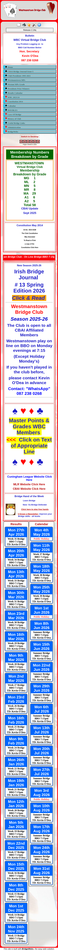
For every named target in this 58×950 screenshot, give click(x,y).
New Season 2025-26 (29, 265)
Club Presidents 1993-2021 (18, 75)
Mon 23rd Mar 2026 (16, 616)
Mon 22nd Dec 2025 (16, 845)
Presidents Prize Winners (17, 88)
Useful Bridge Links (15, 123)
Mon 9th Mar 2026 (16, 657)
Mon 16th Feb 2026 (16, 720)
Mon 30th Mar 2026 (16, 595)
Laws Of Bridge (13, 114)
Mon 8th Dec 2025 (16, 887)
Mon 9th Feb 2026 (16, 741)
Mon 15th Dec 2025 (16, 866)
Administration (13, 127)
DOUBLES (11, 110)
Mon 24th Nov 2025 (16, 929)
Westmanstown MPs (15, 80)
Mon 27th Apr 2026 (16, 532)
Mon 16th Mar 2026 (16, 636)
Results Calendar (14, 93)
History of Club (13, 118)
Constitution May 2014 (30, 225)
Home (9, 67)
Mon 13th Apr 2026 (16, 574)
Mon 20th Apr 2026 (16, 553)
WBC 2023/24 (12, 97)
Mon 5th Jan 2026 (16, 824)
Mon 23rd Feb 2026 (16, 699)
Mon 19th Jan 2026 (16, 783)
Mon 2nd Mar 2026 (16, 678)
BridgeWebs (11, 131)
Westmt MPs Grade (15, 84)
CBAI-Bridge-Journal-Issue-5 (19, 71)
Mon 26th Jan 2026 (16, 762)
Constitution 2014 (14, 101)
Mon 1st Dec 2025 (16, 908)
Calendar (10, 105)
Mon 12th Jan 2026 (16, 803)
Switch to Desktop (30, 136)
